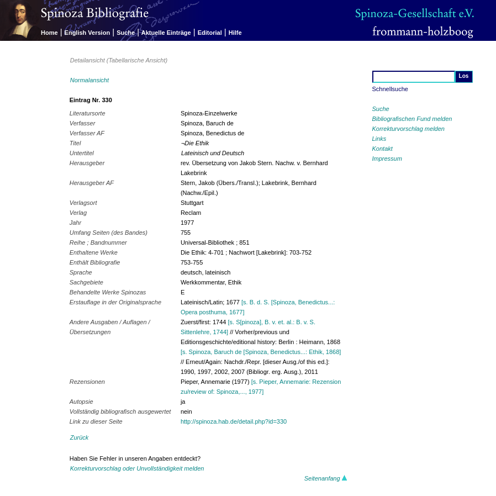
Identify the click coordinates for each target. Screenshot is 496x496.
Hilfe (235, 32)
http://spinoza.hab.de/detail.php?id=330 (234, 421)
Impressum (387, 158)
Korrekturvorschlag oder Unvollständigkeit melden (137, 468)
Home (49, 32)
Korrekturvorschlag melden (408, 128)
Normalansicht (89, 80)
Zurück (79, 437)
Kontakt (382, 148)
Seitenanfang (325, 478)
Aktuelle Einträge (166, 32)
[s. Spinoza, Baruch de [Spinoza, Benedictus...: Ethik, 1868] (261, 352)
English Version (87, 32)
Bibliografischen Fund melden (412, 118)
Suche (126, 32)
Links (379, 138)
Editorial (210, 32)
